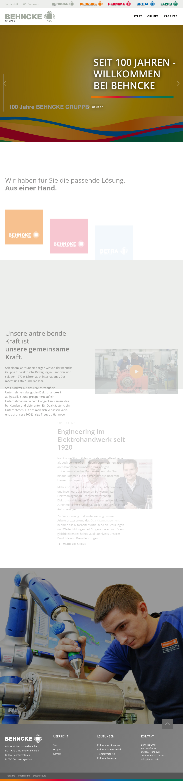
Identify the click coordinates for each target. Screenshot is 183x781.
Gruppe (152, 16)
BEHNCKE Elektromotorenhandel (22, 750)
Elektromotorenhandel (109, 749)
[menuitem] (14, 4)
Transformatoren (106, 753)
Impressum (24, 775)
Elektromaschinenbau (108, 745)
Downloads (31, 4)
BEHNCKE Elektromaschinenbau (21, 746)
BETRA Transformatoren (17, 754)
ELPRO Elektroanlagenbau (18, 759)
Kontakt (11, 4)
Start (137, 16)
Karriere (170, 16)
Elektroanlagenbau (107, 758)
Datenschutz (39, 775)
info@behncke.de (150, 759)
